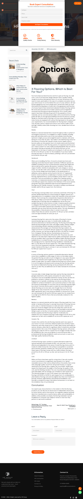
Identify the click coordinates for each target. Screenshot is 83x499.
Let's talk (77, 3)
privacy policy (59, 29)
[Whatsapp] (80, 492)
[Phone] (80, 488)
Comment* (34, 435)
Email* (56, 426)
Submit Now (38, 452)
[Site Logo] (9, 3)
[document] (41, 23)
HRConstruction (51, 49)
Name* (33, 426)
